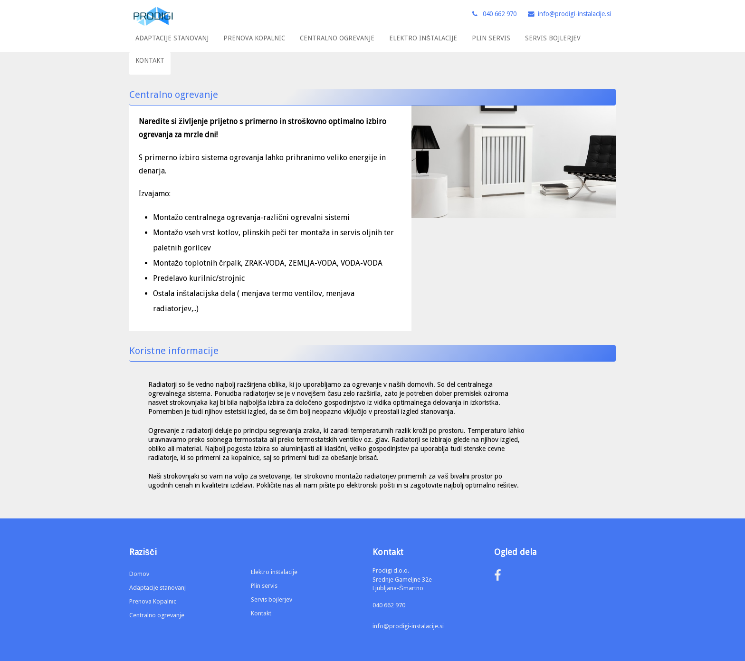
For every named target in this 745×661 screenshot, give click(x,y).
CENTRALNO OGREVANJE (337, 38)
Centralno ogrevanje (156, 615)
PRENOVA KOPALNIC (254, 38)
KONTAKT (149, 60)
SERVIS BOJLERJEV (553, 38)
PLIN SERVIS (491, 38)
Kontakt (261, 613)
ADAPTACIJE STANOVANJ (172, 38)
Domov (139, 573)
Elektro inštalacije (274, 571)
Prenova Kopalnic (152, 601)
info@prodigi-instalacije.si (408, 626)
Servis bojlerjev (271, 599)
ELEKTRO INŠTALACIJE (423, 38)
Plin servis (264, 585)
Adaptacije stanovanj (157, 587)
